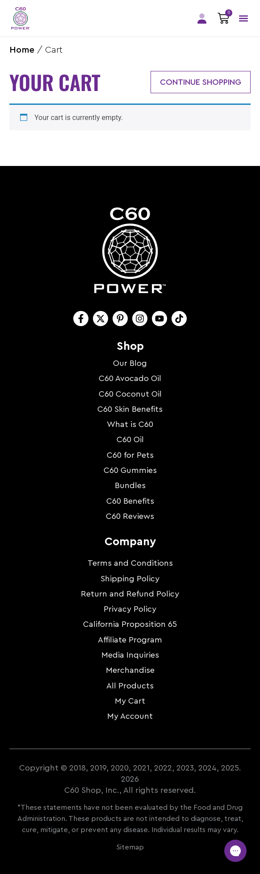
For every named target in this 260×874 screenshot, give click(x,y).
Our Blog (130, 363)
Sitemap (130, 847)
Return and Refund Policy (130, 594)
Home (21, 50)
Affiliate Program (130, 640)
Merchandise (130, 670)
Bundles (130, 485)
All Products (130, 686)
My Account (130, 716)
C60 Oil (130, 439)
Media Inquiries (130, 655)
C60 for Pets (130, 455)
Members (202, 18)
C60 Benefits (130, 501)
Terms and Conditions (130, 563)
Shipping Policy (130, 579)
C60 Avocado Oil (130, 378)
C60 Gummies (130, 470)
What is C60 (130, 424)
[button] (243, 18)
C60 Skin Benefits (130, 409)
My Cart (130, 701)
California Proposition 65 (130, 624)
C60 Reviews (130, 516)
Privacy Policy (130, 609)
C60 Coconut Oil (130, 394)
